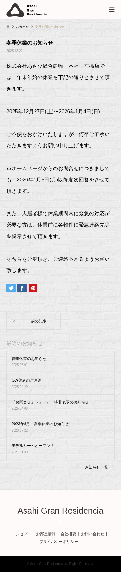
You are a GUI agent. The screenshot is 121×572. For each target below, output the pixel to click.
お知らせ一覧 (96, 467)
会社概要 (68, 534)
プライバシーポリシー (58, 541)
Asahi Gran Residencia (61, 511)
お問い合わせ (92, 534)
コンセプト (21, 534)
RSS (60, 522)
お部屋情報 (45, 534)
